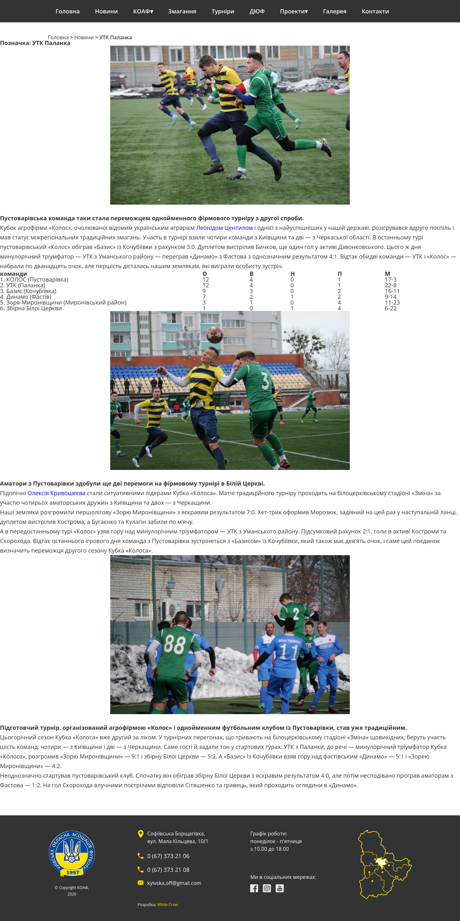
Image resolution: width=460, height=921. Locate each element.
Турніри (223, 11)
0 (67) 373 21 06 (168, 856)
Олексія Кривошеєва (56, 493)
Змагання (182, 11)
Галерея (334, 11)
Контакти (375, 11)
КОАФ (141, 11)
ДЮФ (257, 11)
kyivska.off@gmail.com (174, 883)
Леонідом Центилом (224, 227)
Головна (68, 11)
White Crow (167, 905)
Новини (106, 11)
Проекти (292, 11)
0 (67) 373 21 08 (168, 869)
